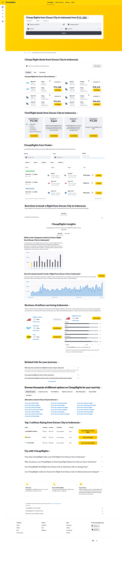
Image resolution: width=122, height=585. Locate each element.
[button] (2, 2)
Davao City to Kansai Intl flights (33, 407)
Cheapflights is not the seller (64, 508)
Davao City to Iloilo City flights (84, 407)
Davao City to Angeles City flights (59, 407)
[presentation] (88, 17)
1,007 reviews (36, 321)
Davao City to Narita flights (58, 405)
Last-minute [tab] (42, 72)
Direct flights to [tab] (55, 391)
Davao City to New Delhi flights (85, 414)
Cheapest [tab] (28, 72)
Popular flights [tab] (92, 391)
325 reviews (36, 339)
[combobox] (30, 21)
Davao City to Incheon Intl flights (59, 409)
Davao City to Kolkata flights (32, 416)
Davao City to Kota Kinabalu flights (33, 414)
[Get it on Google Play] (95, 525)
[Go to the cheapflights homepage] (11, 2)
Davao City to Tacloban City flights (85, 409)
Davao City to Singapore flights (85, 403)
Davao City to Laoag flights (58, 411)
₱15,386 (82, 17)
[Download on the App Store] (95, 529)
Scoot (34, 334)
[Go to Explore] (3, 16)
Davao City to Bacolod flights (32, 411)
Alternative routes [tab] (30, 391)
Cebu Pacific (36, 325)
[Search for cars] (3, 13)
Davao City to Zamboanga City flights (86, 405)
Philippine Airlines (37, 317)
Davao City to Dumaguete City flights (60, 414)
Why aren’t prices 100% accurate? (64, 514)
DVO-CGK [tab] (63, 213)
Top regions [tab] (29, 395)
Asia (29, 52)
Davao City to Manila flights (32, 403)
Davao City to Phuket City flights (85, 411)
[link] (33, 135)
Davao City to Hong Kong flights (59, 403)
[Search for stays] (3, 10)
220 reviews (36, 330)
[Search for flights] (3, 7)
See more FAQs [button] (52, 381)
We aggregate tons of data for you (64, 511)
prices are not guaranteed (56, 503)
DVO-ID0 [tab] (60, 233)
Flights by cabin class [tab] (67, 391)
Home (25, 52)
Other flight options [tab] (81, 391)
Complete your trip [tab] (43, 391)
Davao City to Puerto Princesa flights (34, 409)
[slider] (104, 158)
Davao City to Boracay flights (32, 405)
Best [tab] (35, 72)
